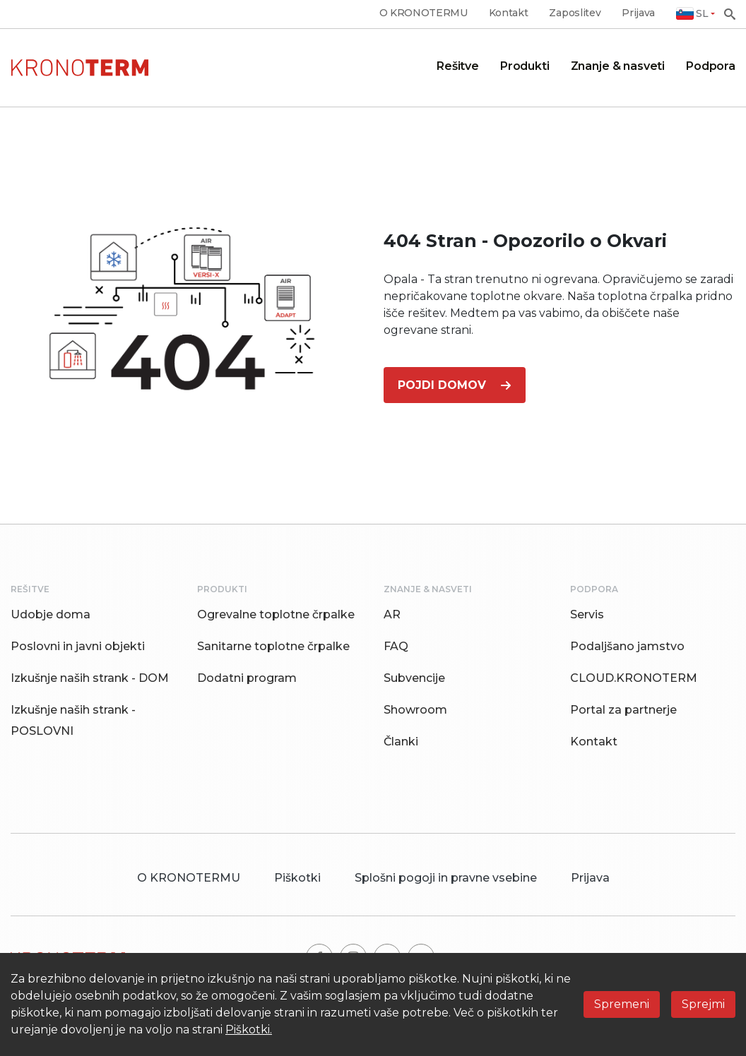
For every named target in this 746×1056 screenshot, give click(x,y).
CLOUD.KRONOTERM (633, 678)
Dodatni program (247, 678)
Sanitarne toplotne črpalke (273, 646)
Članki (401, 741)
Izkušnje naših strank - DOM (90, 678)
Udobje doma (50, 614)
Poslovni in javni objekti (78, 646)
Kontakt (508, 13)
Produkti (525, 66)
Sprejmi (703, 1004)
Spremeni (621, 1004)
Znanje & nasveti (618, 66)
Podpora (710, 66)
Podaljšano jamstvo (627, 646)
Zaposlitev (574, 13)
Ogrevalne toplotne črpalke (276, 614)
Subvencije (414, 678)
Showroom (415, 709)
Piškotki (297, 877)
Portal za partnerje (623, 709)
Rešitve (458, 66)
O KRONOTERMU (423, 13)
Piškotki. (248, 1029)
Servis (587, 614)
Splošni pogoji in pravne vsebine (446, 877)
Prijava (638, 13)
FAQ (396, 646)
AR (392, 614)
